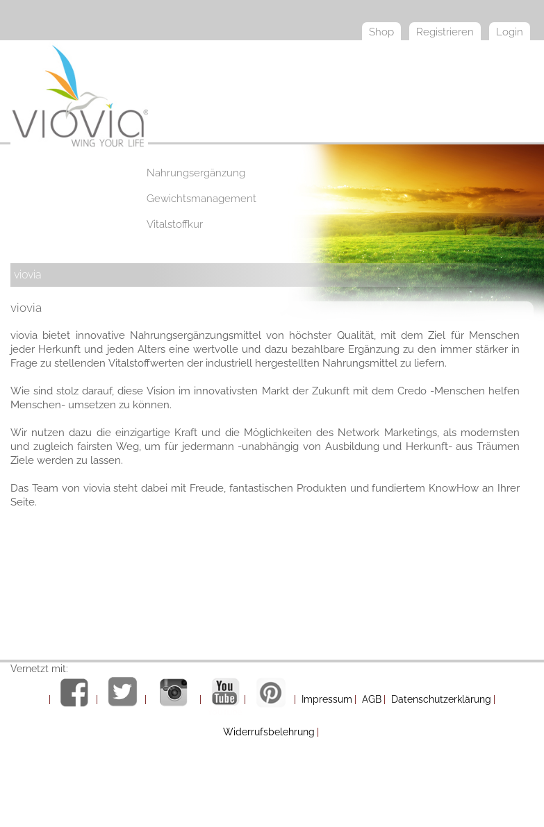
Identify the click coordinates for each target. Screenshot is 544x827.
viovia (28, 274)
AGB (371, 699)
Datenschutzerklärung (441, 699)
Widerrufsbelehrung (269, 731)
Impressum (327, 699)
